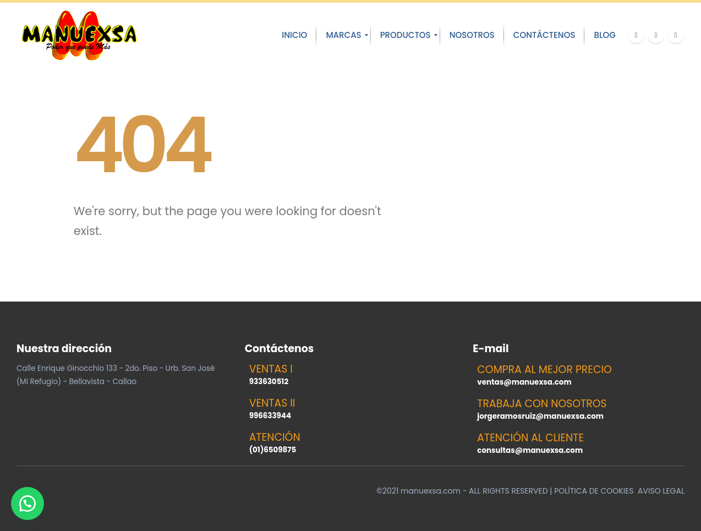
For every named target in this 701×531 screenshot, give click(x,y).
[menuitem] (294, 35)
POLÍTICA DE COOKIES (593, 490)
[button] (27, 503)
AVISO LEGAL (661, 490)
